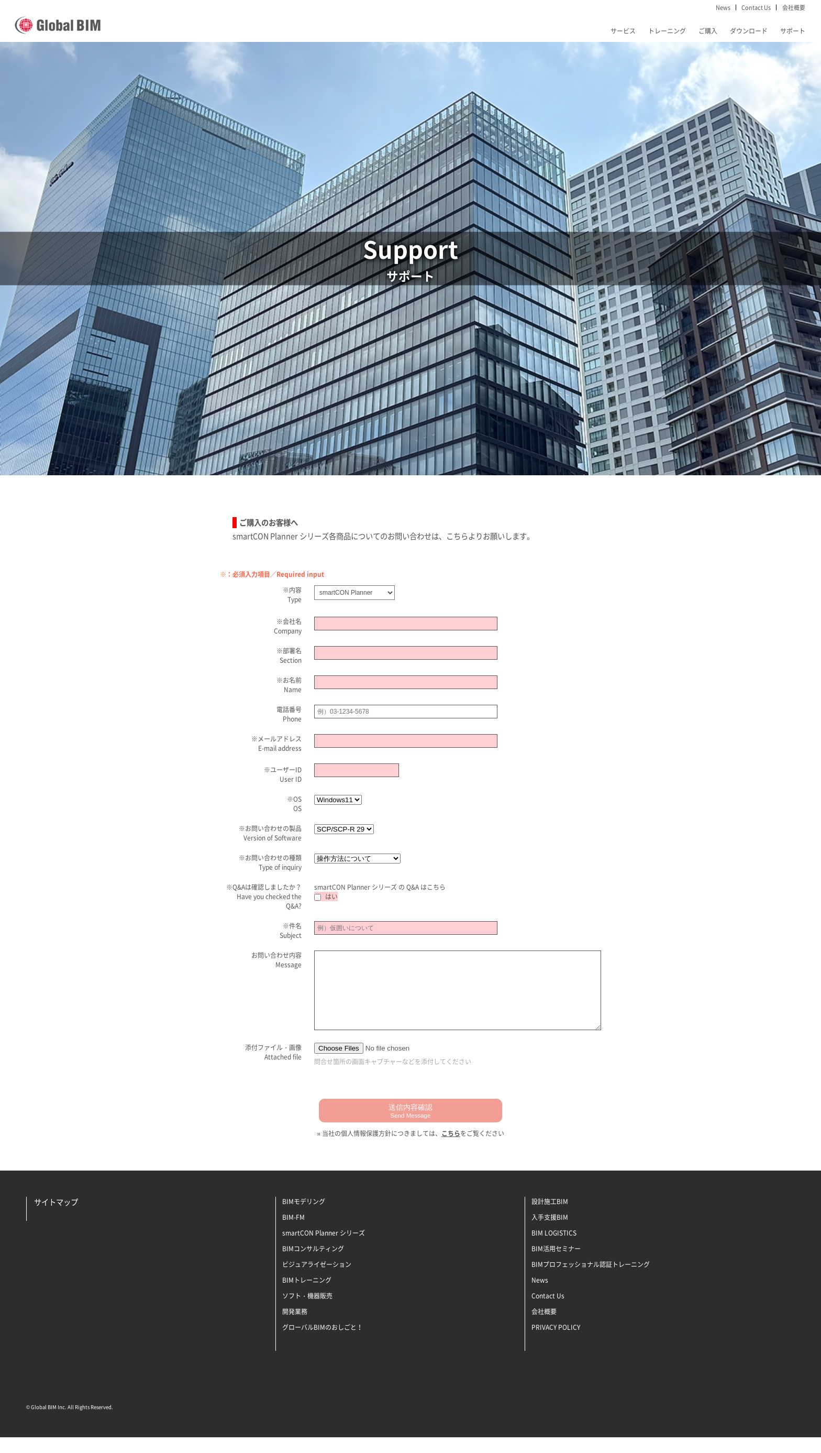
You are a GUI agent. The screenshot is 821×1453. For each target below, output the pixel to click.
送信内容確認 (410, 1126)
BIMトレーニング (306, 1296)
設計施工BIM (549, 1217)
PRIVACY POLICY (555, 1343)
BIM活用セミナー (556, 1264)
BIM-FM (293, 1233)
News (723, 7)
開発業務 (294, 1327)
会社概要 (793, 7)
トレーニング (667, 31)
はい (326, 896)
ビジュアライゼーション (316, 1280)
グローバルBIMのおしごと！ (322, 1343)
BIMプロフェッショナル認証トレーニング (590, 1280)
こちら (436, 887)
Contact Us (756, 7)
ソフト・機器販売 (307, 1311)
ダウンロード (749, 31)
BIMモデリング (303, 1217)
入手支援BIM (549, 1233)
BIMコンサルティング (313, 1264)
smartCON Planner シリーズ (323, 1248)
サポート (792, 31)
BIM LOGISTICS (553, 1248)
